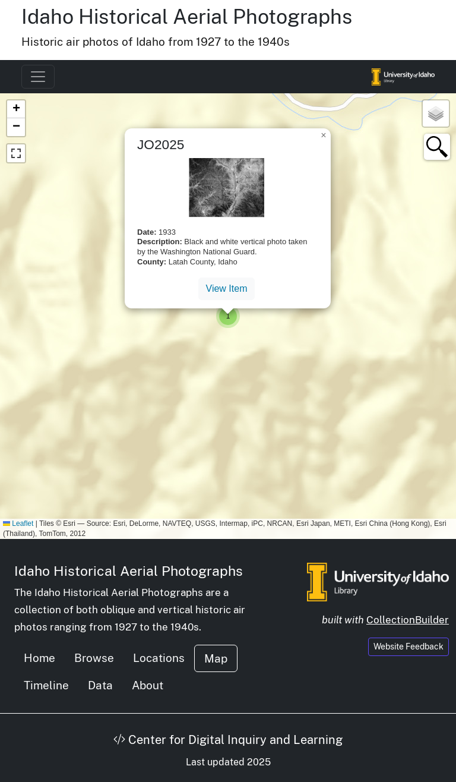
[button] (228, 316)
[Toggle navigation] (38, 77)
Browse (94, 657)
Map (215, 658)
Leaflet (18, 523)
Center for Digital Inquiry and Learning (228, 740)
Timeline (46, 685)
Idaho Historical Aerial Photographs (186, 17)
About (147, 685)
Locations (159, 657)
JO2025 (160, 144)
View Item (227, 288)
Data (100, 685)
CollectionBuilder (407, 620)
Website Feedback (408, 646)
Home (39, 657)
